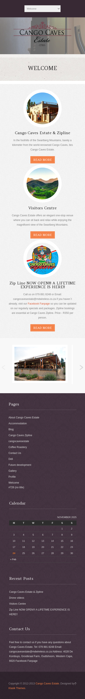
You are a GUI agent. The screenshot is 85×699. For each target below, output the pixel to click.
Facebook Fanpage (39, 303)
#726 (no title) (16, 487)
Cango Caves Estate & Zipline (26, 591)
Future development (19, 464)
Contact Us (14, 453)
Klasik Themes (16, 688)
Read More (42, 160)
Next (81, 367)
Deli (10, 459)
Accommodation (17, 423)
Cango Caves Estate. (48, 683)
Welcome (13, 482)
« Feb (13, 559)
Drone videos (16, 597)
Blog (11, 429)
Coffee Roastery (17, 447)
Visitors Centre (17, 603)
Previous (4, 367)
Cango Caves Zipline (20, 435)
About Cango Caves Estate (23, 417)
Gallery (12, 470)
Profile (12, 476)
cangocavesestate (18, 441)
